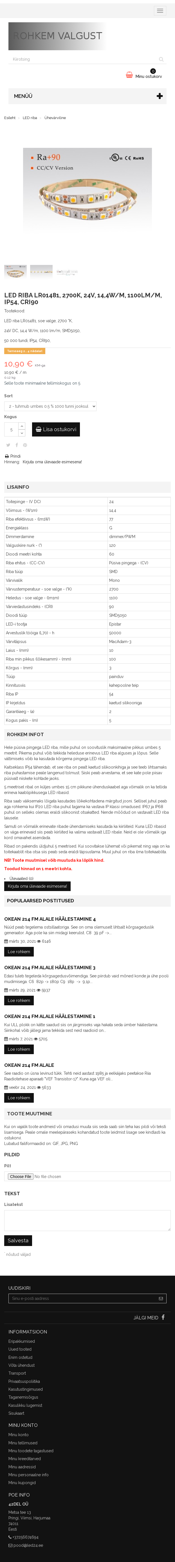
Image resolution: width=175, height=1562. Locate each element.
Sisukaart (16, 1413)
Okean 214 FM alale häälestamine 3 (49, 967)
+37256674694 (26, 1537)
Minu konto (18, 1434)
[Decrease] (21, 432)
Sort (9, 396)
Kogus (10, 416)
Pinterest (25, 445)
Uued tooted (20, 1349)
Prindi (12, 456)
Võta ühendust (21, 1365)
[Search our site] (82, 59)
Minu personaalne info (28, 1475)
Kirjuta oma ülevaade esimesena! (52, 462)
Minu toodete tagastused (30, 1451)
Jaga (16, 445)
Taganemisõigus (23, 1397)
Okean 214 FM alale (29, 1065)
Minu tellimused (22, 1443)
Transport (17, 1373)
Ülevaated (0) (21, 878)
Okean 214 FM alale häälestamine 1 (49, 1016)
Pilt (7, 1166)
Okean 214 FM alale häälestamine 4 (50, 919)
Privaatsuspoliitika (24, 1381)
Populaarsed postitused (40, 900)
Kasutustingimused (25, 1389)
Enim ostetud (20, 1357)
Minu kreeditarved (24, 1458)
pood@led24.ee (28, 1545)
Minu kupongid (22, 1482)
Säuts (8, 445)
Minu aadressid (22, 1467)
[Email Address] (82, 1298)
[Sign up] (161, 1298)
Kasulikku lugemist (25, 1405)
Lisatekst (13, 1204)
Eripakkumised (21, 1341)
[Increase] (21, 425)
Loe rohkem (19, 951)
